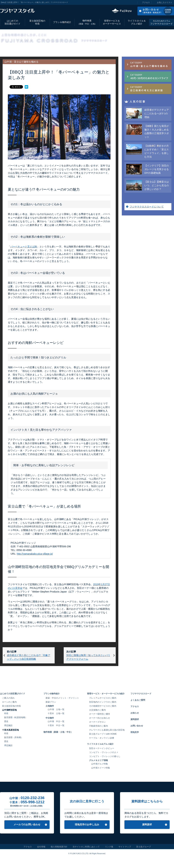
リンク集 (109, 846)
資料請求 (134, 719)
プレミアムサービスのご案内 (102, 698)
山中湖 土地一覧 (56, 709)
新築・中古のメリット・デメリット (62, 698)
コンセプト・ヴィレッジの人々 (103, 752)
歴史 (6, 721)
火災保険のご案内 (97, 710)
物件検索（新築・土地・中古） (58, 732)
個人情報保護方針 (59, 846)
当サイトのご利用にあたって (86, 846)
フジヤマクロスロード (161, 22)
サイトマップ (124, 846)
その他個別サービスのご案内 (102, 706)
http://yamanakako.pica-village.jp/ (35, 553)
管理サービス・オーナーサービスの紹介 (106, 693)
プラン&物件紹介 (52, 693)
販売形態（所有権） (13, 737)
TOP (2, 49)
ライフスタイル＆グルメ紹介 (137, 22)
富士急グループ (143, 846)
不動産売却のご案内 (98, 726)
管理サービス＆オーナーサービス (112, 22)
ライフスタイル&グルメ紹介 (100, 744)
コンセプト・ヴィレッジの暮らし (104, 756)
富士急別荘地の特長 (37, 22)
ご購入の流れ (8, 698)
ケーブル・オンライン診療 (101, 738)
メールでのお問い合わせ (27, 824)
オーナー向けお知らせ (99, 718)
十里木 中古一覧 (56, 725)
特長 (6, 713)
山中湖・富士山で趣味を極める (44, 49)
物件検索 (87, 22)
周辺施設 (8, 725)
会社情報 (41, 846)
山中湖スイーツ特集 (100, 768)
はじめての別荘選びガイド (12, 22)
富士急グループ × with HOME (103, 734)
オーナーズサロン (97, 722)
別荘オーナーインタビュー (101, 748)
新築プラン (51, 702)
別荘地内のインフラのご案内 (102, 702)
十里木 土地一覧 (56, 713)
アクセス (146, 2)
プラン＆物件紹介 (62, 22)
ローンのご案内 (9, 702)
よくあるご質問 (137, 700)
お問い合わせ (136, 726)
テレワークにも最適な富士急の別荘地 (107, 730)
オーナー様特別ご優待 (99, 714)
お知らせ (134, 713)
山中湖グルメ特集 (99, 764)
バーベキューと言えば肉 (23, 246)
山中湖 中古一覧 (56, 721)
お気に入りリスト (164, 2)
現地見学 (134, 732)
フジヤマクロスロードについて (147, 206)
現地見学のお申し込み (87, 824)
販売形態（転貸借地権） (15, 717)
